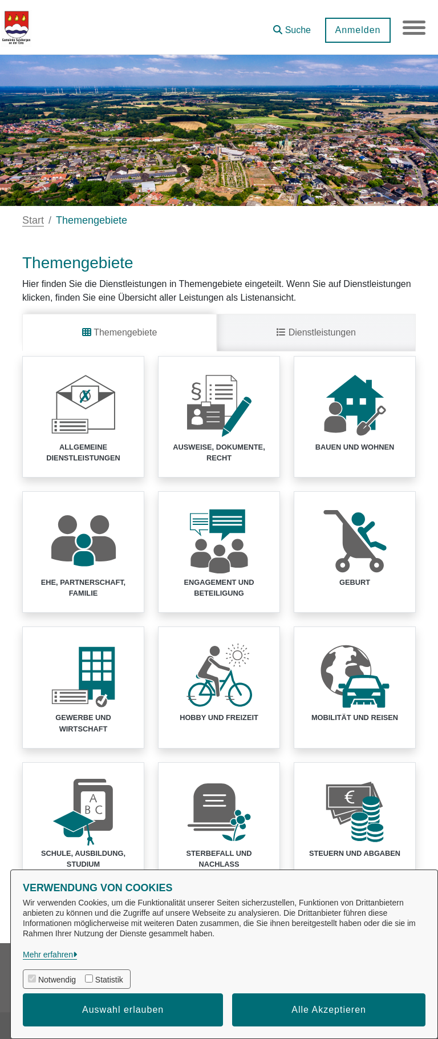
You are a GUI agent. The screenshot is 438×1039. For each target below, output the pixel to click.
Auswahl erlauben (123, 1009)
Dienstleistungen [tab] (316, 332)
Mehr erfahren (48, 954)
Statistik (109, 979)
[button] (292, 26)
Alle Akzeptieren (328, 1009)
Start (33, 220)
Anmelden (357, 30)
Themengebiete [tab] (119, 332)
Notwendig (57, 979)
